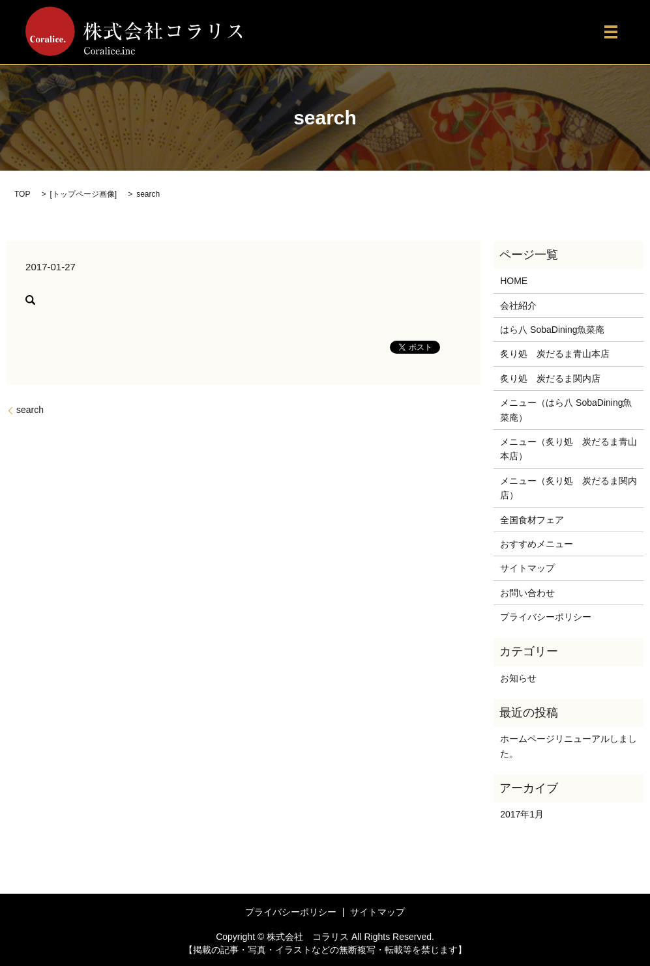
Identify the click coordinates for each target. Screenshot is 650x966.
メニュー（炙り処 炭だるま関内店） (568, 488)
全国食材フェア (532, 520)
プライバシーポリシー (545, 617)
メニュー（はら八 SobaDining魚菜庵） (566, 409)
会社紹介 (518, 305)
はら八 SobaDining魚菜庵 (552, 329)
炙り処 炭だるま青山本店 (555, 353)
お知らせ (518, 678)
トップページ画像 (83, 194)
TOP (22, 194)
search (30, 410)
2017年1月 (522, 814)
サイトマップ (527, 568)
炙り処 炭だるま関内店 (550, 378)
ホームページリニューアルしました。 (568, 745)
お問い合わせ (527, 593)
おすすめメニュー (536, 544)
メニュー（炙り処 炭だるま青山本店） (568, 448)
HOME (513, 281)
